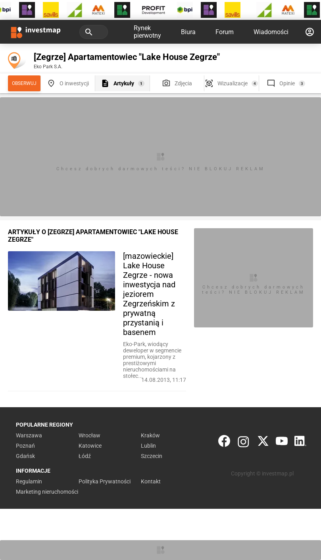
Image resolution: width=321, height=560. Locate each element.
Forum (224, 32)
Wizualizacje (232, 83)
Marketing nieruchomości (47, 492)
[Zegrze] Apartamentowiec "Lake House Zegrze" (127, 57)
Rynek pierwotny (147, 31)
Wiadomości (271, 32)
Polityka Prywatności (105, 481)
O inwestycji (74, 83)
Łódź (85, 456)
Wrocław (89, 435)
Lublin (148, 446)
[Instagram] (243, 442)
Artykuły (123, 83)
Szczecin (151, 456)
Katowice (90, 446)
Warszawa (29, 435)
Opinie (287, 83)
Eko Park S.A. (48, 66)
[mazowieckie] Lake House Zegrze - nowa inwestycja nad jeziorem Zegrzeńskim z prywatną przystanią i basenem (149, 294)
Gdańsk (25, 456)
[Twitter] (263, 442)
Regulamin (29, 481)
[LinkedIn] (300, 442)
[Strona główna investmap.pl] (35, 32)
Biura (188, 32)
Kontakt (151, 481)
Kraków (150, 435)
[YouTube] (282, 442)
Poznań (25, 446)
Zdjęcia (183, 83)
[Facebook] (224, 442)
